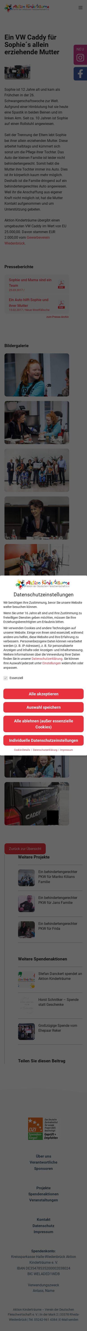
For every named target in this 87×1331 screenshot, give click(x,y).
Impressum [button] (66, 750)
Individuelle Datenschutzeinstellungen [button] (43, 740)
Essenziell (13, 678)
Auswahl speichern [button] (44, 707)
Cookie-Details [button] (22, 750)
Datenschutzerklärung (47, 658)
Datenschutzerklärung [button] (45, 750)
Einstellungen (51, 663)
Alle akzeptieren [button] (43, 694)
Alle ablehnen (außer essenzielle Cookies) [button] (43, 724)
